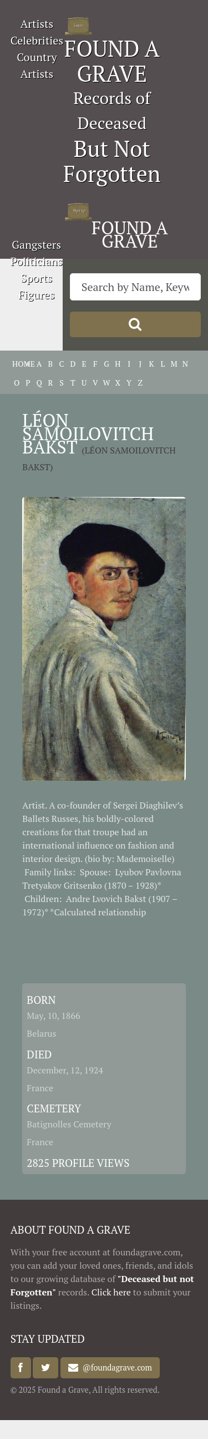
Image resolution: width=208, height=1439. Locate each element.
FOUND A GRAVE (112, 60)
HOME (16, 363)
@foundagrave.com (114, 1368)
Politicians (37, 261)
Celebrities (37, 40)
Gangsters (36, 244)
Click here (111, 1292)
